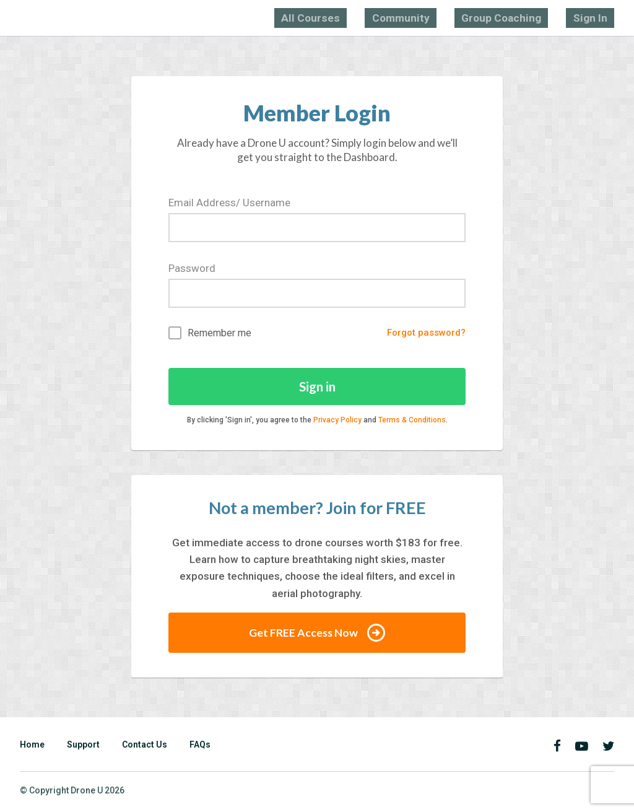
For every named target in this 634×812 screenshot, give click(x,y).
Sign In (599, 17)
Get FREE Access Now (317, 635)
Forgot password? (422, 332)
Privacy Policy (337, 421)
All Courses (390, 17)
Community (457, 17)
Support (83, 746)
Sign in (317, 386)
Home (32, 746)
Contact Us (144, 746)
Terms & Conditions (412, 421)
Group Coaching (533, 17)
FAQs (200, 746)
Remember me (209, 332)
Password (191, 266)
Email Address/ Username (229, 200)
